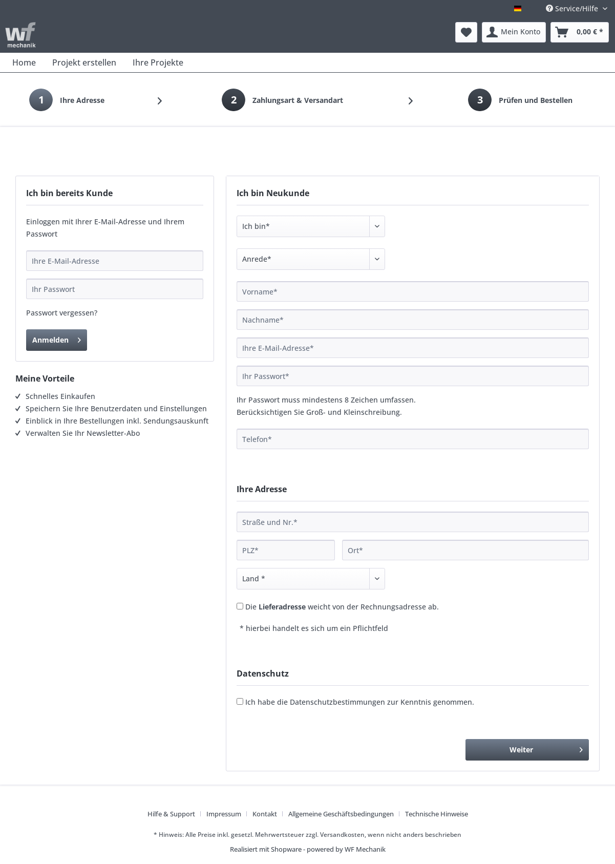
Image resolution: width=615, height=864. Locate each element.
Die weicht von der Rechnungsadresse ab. (342, 607)
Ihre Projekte (158, 62)
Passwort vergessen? (61, 313)
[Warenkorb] (579, 32)
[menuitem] (466, 32)
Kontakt (264, 813)
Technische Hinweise (436, 813)
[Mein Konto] (514, 32)
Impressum (223, 813)
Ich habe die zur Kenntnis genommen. (359, 702)
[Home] (24, 62)
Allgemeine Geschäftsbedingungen (341, 813)
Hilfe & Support (171, 813)
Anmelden (56, 338)
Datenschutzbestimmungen (337, 702)
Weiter (546, 748)
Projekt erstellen (84, 62)
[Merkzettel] (466, 32)
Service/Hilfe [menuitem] (573, 8)
